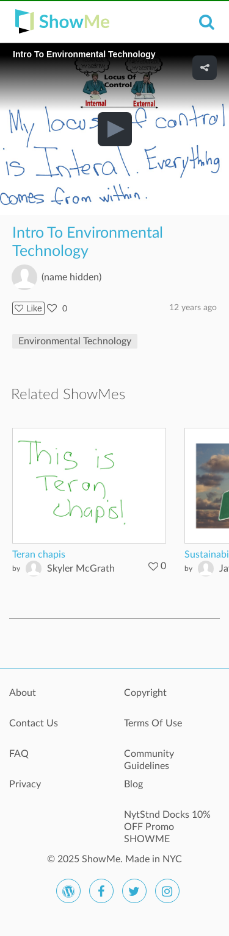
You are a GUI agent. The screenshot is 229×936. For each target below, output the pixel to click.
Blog (133, 784)
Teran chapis (38, 554)
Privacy (25, 784)
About (22, 693)
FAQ (19, 754)
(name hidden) (71, 277)
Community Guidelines (149, 760)
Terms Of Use (153, 723)
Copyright (145, 693)
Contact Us (33, 723)
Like (28, 308)
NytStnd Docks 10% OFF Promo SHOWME (167, 821)
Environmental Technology (74, 341)
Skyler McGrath (81, 568)
